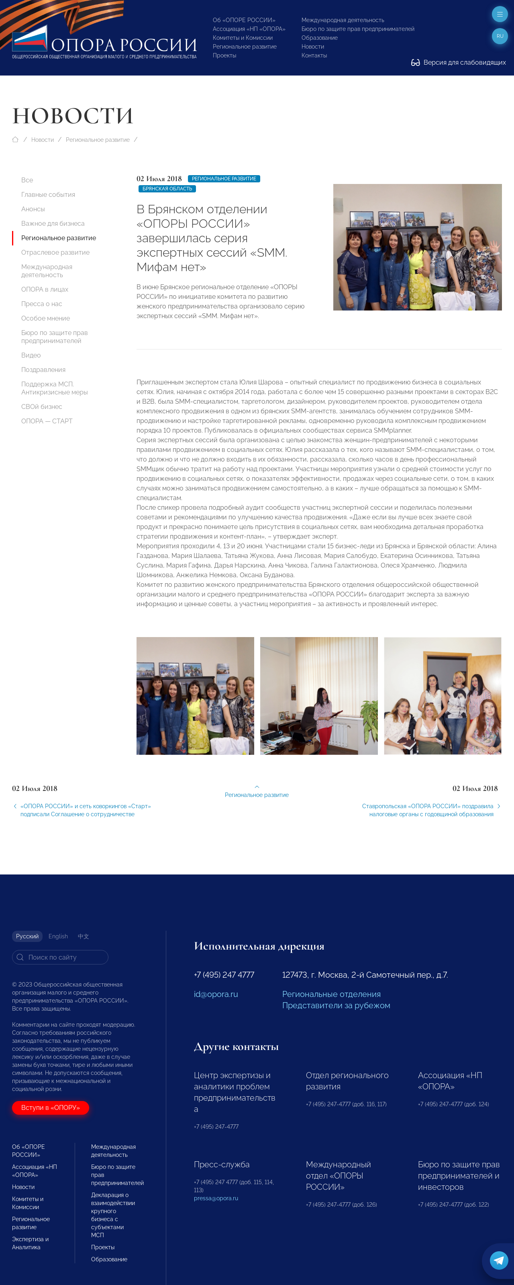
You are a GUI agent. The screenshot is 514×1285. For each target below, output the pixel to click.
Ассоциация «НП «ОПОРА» (249, 29)
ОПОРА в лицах (44, 289)
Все (27, 180)
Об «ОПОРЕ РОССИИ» (244, 20)
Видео (31, 355)
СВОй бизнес (41, 407)
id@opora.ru (216, 994)
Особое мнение (45, 318)
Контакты (314, 55)
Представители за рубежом (336, 1005)
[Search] (60, 957)
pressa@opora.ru (216, 1198)
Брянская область (167, 189)
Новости (313, 46)
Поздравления (43, 370)
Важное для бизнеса (53, 223)
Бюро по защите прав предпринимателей (358, 29)
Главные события (48, 194)
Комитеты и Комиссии (243, 38)
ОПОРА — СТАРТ (47, 421)
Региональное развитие (245, 46)
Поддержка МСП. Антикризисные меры (54, 388)
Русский (27, 936)
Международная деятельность (343, 20)
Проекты (224, 55)
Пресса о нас (41, 304)
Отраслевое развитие (55, 252)
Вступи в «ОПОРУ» (50, 1107)
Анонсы (33, 209)
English (58, 936)
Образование (320, 38)
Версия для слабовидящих (458, 62)
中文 (83, 936)
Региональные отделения (331, 994)
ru (500, 36)
